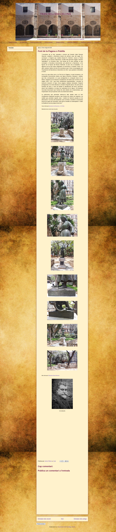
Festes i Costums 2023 (36, 42)
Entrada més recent (44, 519)
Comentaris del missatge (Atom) (66, 527)
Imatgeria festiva (60, 42)
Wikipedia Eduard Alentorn (54, 375)
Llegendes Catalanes (72, 42)
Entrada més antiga (80, 519)
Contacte (97, 42)
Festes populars (49, 42)
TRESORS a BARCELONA (55, 14)
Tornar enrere (41, 524)
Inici (62, 519)
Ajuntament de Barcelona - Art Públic (56, 106)
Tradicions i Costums (86, 42)
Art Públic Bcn (23, 42)
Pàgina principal (13, 42)
